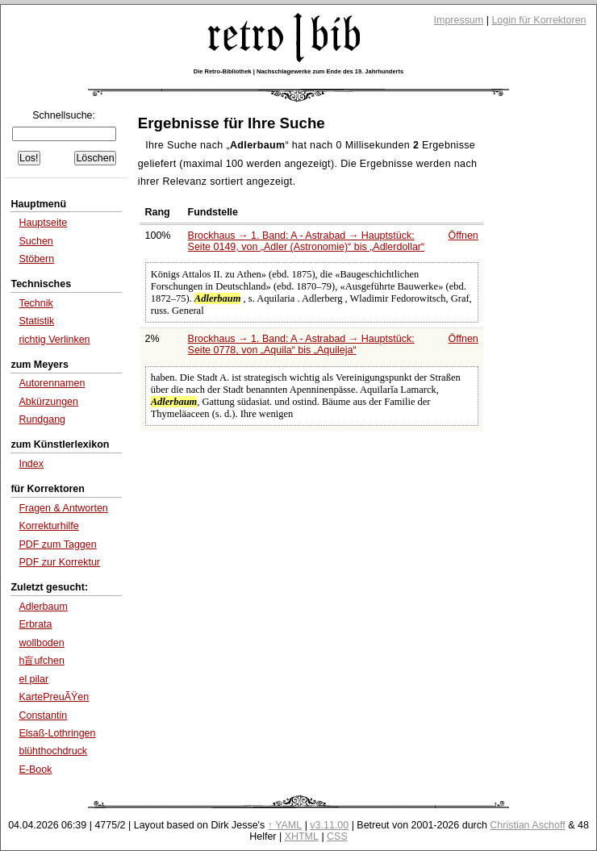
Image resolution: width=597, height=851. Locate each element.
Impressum (459, 20)
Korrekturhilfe (48, 526)
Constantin (43, 715)
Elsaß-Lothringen (57, 733)
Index (31, 463)
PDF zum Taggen (57, 544)
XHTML (302, 836)
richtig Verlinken (54, 339)
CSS (337, 836)
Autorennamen (52, 383)
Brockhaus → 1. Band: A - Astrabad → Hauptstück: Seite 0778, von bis (301, 344)
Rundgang (42, 419)
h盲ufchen (41, 660)
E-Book (35, 769)
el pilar (33, 679)
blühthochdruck (53, 751)
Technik (35, 303)
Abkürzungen (48, 401)
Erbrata (35, 624)
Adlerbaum (43, 606)
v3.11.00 (329, 825)
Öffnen (463, 235)
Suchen (35, 241)
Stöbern (36, 259)
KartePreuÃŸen (54, 697)
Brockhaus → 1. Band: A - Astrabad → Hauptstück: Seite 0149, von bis (306, 241)
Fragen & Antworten (63, 508)
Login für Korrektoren (538, 20)
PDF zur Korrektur (59, 562)
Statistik (36, 321)
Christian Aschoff (527, 825)
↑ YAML (285, 825)
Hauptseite (43, 222)
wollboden (41, 643)
